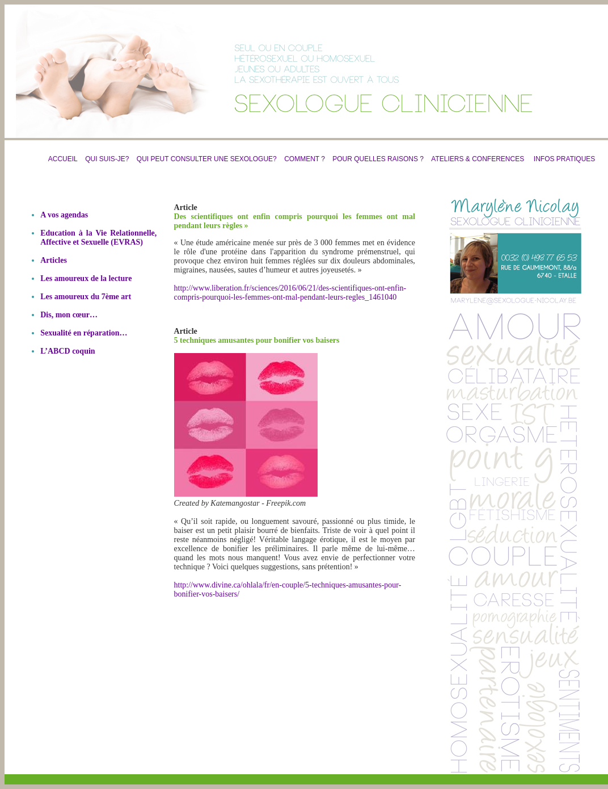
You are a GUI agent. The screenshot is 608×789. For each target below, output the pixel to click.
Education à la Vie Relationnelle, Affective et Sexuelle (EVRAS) (98, 237)
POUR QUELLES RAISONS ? (375, 159)
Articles (53, 260)
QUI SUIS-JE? (107, 159)
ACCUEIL (63, 159)
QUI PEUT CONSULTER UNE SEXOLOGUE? (207, 159)
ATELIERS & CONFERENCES (477, 159)
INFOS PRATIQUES (564, 159)
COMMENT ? (304, 159)
